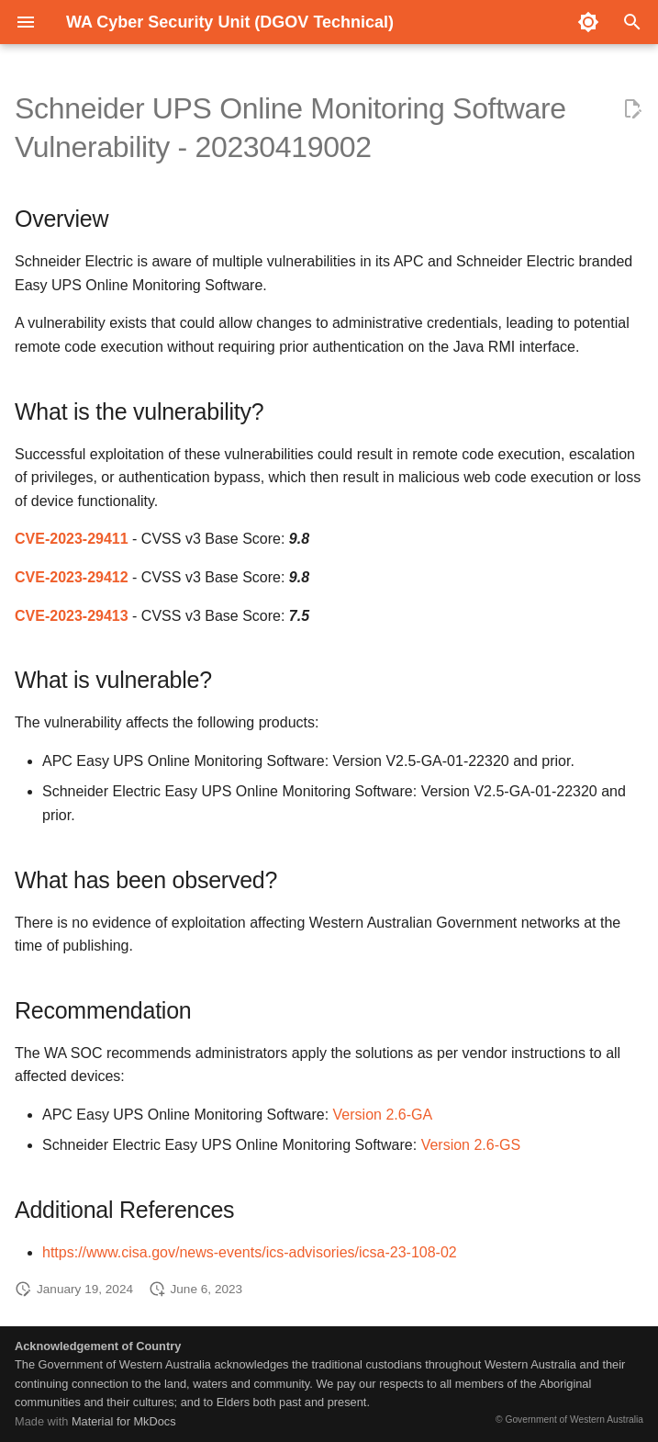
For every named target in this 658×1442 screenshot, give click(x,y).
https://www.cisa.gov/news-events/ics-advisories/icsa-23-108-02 (249, 1252)
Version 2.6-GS (471, 1145)
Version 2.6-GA (383, 1114)
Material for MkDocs (124, 1421)
